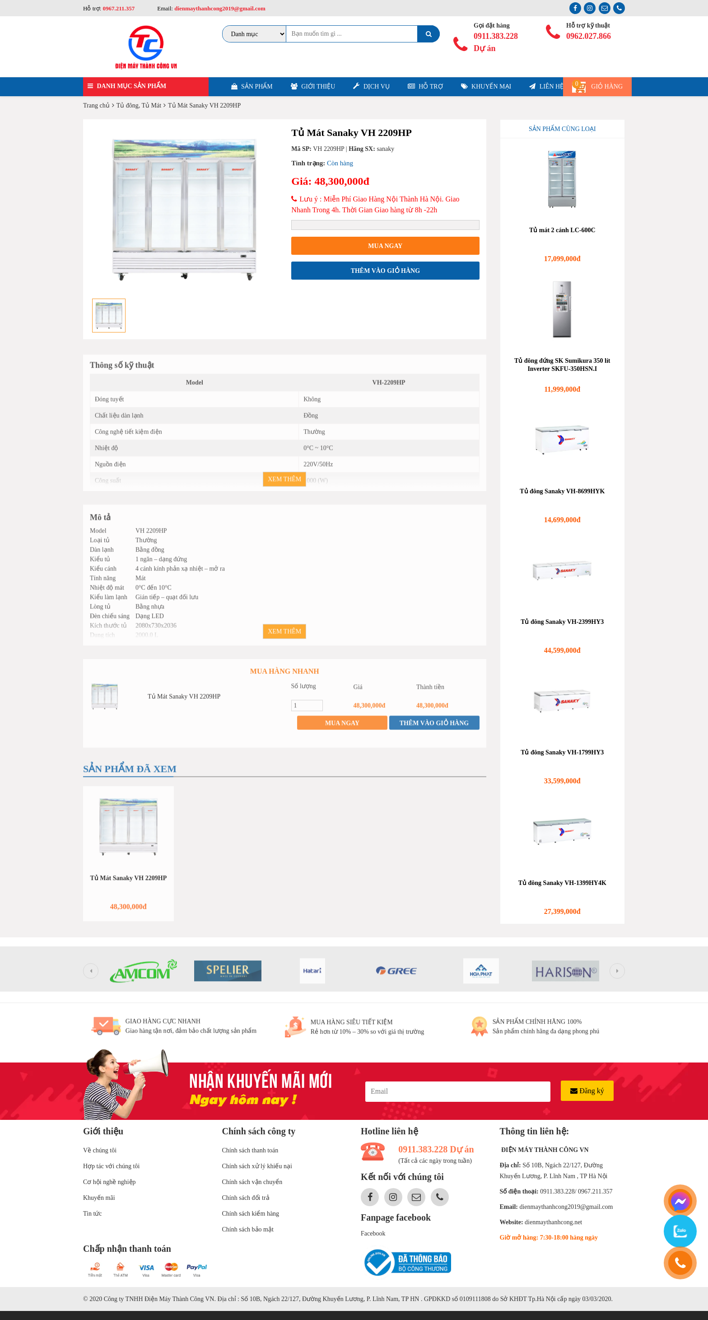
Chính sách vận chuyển (252, 1182)
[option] (184, 209)
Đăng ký (587, 1091)
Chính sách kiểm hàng (250, 1213)
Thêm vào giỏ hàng (385, 270)
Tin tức (92, 1213)
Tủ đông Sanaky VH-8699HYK (562, 491)
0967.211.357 (118, 8)
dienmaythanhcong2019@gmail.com (219, 8)
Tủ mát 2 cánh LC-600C (562, 230)
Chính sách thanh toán (250, 1150)
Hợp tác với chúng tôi (111, 1166)
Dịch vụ (371, 86)
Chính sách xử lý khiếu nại (257, 1166)
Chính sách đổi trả (246, 1197)
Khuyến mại (486, 86)
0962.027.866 (588, 36)
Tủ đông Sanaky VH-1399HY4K (562, 883)
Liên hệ (546, 86)
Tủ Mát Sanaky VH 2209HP (184, 702)
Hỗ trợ (425, 86)
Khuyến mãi (99, 1197)
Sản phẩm (252, 86)
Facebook (373, 1233)
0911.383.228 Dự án (496, 42)
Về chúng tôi (99, 1150)
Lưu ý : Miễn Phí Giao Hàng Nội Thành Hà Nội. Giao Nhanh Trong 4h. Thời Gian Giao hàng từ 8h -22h (375, 204)
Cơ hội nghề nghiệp (109, 1182)
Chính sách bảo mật (248, 1229)
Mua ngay (385, 246)
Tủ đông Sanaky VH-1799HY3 (562, 752)
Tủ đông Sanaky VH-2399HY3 (562, 621)
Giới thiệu (313, 86)
